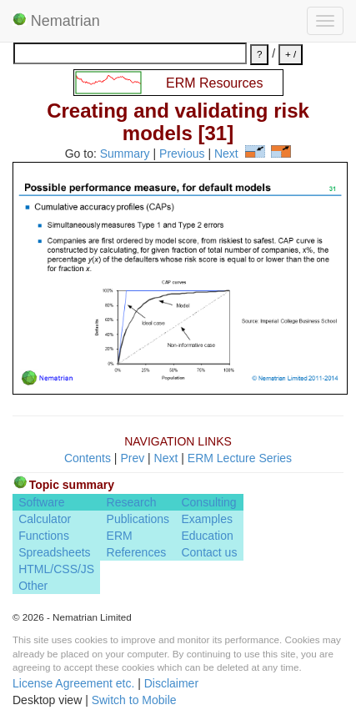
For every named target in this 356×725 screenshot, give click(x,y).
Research (132, 502)
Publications (138, 519)
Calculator (44, 519)
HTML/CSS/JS (56, 569)
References (137, 552)
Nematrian (56, 21)
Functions (43, 535)
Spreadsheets (54, 552)
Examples (206, 519)
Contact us (209, 552)
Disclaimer (171, 683)
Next (226, 153)
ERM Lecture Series (240, 458)
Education (207, 535)
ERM (120, 535)
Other (33, 585)
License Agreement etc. (73, 683)
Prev (132, 458)
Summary (125, 153)
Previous (181, 153)
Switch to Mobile (134, 700)
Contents (87, 458)
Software (41, 502)
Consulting (208, 502)
